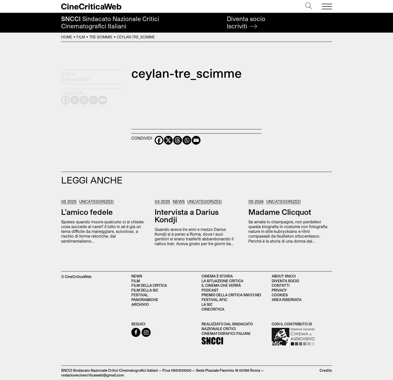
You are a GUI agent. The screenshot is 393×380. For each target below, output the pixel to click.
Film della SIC (144, 290)
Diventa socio (246, 22)
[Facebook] (159, 140)
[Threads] (177, 140)
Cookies (280, 295)
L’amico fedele (87, 211)
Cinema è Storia (217, 276)
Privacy (279, 290)
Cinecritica (213, 309)
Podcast (210, 290)
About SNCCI (284, 276)
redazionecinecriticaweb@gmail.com (92, 375)
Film (80, 37)
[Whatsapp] (186, 140)
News (179, 201)
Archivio (140, 304)
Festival (139, 295)
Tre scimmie (101, 37)
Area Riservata (287, 300)
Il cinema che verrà (221, 285)
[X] (168, 140)
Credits (326, 370)
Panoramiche (144, 300)
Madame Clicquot (279, 211)
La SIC (207, 304)
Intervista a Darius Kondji (187, 215)
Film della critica (149, 285)
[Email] (196, 140)
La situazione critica (222, 281)
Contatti (280, 285)
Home (66, 37)
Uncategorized (96, 201)
